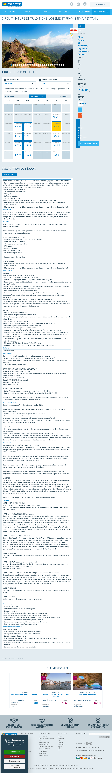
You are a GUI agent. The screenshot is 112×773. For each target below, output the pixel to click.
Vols (59, 748)
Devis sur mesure (101, 12)
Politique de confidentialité (57, 765)
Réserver (93, 71)
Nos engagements (44, 750)
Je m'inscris (105, 737)
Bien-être (60, 742)
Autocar (60, 746)
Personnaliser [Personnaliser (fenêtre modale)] (14, 761)
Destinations (11, 12)
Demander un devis (93, 66)
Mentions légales (39, 765)
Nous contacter (43, 755)
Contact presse (43, 752)
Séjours (60, 737)
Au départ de (84, 56)
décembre (65, 96)
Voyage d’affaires (83, 12)
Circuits (60, 740)
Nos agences (43, 737)
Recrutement (43, 753)
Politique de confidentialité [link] (14, 766)
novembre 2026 (37, 96)
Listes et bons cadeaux (46, 746)
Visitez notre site (98, 750)
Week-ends (61, 738)
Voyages (29, 12)
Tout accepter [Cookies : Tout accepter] (14, 752)
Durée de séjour (48, 80)
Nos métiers (65, 12)
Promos (47, 12)
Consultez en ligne (93, 747)
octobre (9, 96)
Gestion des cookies (72, 765)
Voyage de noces (44, 744)
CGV (46, 765)
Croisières (61, 744)
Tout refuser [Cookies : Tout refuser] (14, 756)
